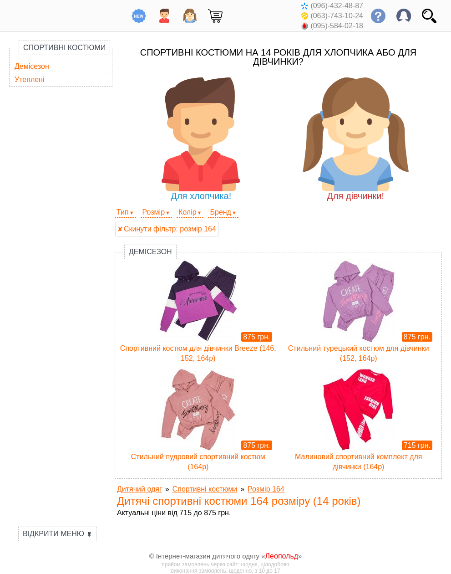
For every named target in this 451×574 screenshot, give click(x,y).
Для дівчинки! (356, 139)
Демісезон (32, 66)
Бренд (220, 212)
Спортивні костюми (64, 47)
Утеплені (30, 79)
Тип (123, 212)
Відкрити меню (57, 534)
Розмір (153, 212)
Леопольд (282, 556)
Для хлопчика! (201, 139)
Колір (187, 212)
